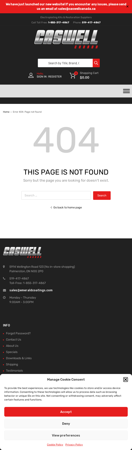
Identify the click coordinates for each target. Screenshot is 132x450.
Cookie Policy (55, 444)
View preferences (66, 435)
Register (55, 76)
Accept (66, 412)
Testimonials (14, 370)
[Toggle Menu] (126, 91)
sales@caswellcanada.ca (76, 9)
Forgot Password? (18, 333)
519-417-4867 (91, 22)
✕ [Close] (127, 6)
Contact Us (13, 339)
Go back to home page (66, 207)
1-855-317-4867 (58, 22)
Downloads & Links (19, 358)
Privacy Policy (74, 444)
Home (6, 112)
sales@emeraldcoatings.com (31, 290)
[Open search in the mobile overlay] (68, 63)
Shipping (12, 364)
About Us (12, 346)
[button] (125, 379)
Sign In (42, 76)
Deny (66, 424)
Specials (12, 352)
